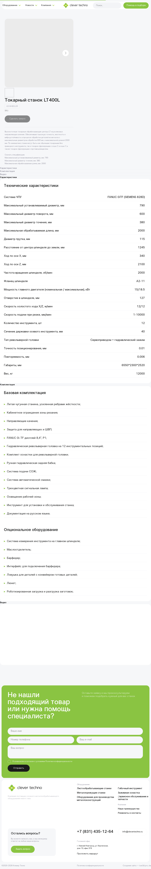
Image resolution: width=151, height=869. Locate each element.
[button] (136, 5)
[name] (75, 731)
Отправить (18, 768)
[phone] (41, 739)
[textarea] (75, 751)
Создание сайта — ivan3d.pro (135, 866)
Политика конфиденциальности (90, 866)
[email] (110, 739)
